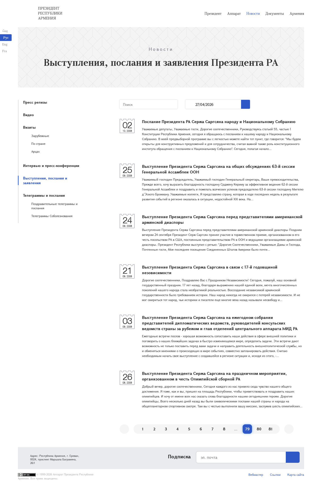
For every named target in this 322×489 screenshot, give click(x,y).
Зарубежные (40, 136)
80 (259, 429)
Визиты (29, 127)
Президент (213, 13)
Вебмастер (255, 474)
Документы (274, 13)
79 (247, 429)
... (190, 104)
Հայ (5, 31)
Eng (4, 44)
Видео (28, 114)
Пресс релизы (35, 102)
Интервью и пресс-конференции (51, 165)
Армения (297, 13)
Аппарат (234, 13)
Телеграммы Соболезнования (51, 216)
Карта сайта (295, 474)
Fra (4, 51)
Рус (6, 37)
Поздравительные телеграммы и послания (54, 206)
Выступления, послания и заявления (45, 180)
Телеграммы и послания (44, 195)
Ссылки (275, 474)
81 (271, 429)
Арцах (35, 151)
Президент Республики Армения (50, 13)
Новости (253, 13)
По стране (38, 143)
